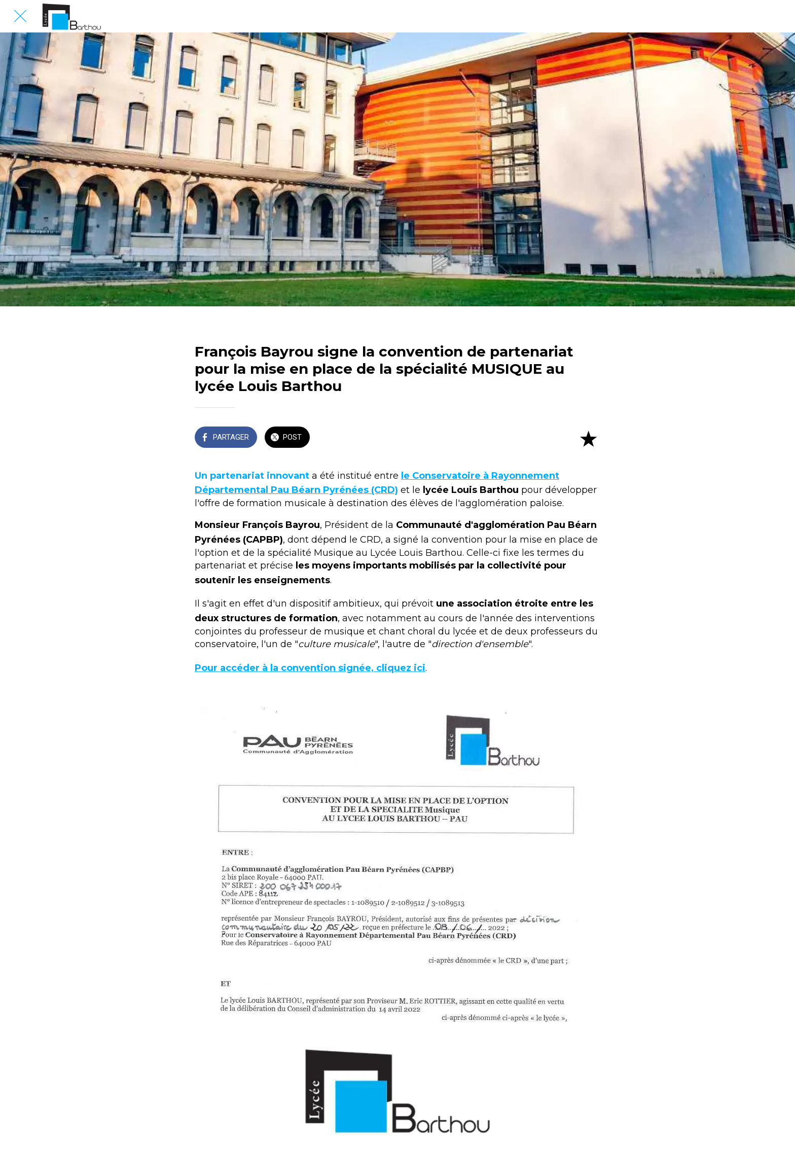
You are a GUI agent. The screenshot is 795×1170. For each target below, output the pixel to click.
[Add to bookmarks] (588, 438)
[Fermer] (20, 16)
